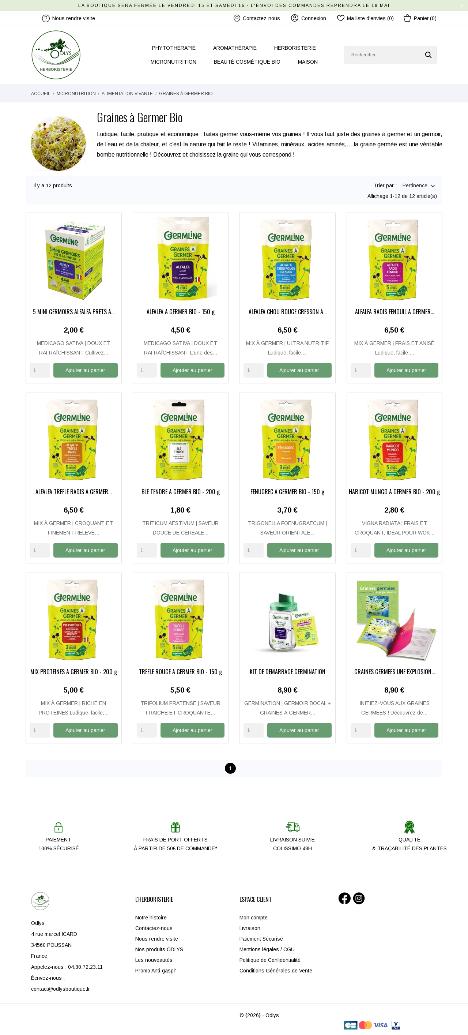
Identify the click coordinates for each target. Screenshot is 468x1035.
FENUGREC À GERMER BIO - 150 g (287, 492)
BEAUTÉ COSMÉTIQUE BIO (247, 62)
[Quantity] (40, 370)
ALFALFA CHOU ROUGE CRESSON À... (288, 312)
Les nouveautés (154, 959)
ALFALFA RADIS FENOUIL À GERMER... (394, 312)
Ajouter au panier (85, 370)
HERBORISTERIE (295, 48)
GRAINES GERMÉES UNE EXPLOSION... (394, 671)
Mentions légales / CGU (267, 949)
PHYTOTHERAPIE (174, 48)
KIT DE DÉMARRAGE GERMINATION (287, 671)
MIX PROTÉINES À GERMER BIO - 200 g (73, 671)
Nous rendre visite (156, 938)
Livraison (249, 927)
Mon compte (253, 917)
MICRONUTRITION (173, 62)
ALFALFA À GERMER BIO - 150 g (181, 312)
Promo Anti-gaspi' (155, 970)
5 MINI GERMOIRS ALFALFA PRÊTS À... (73, 312)
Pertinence (415, 186)
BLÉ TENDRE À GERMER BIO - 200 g (180, 492)
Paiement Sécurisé (261, 938)
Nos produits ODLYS (159, 949)
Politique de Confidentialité (270, 959)
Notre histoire (151, 917)
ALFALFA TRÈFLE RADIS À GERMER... (73, 492)
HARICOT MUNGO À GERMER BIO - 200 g (394, 492)
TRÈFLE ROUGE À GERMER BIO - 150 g (180, 671)
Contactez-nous (257, 18)
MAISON (308, 62)
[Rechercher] (390, 55)
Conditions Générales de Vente (275, 970)
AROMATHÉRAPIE (235, 48)
